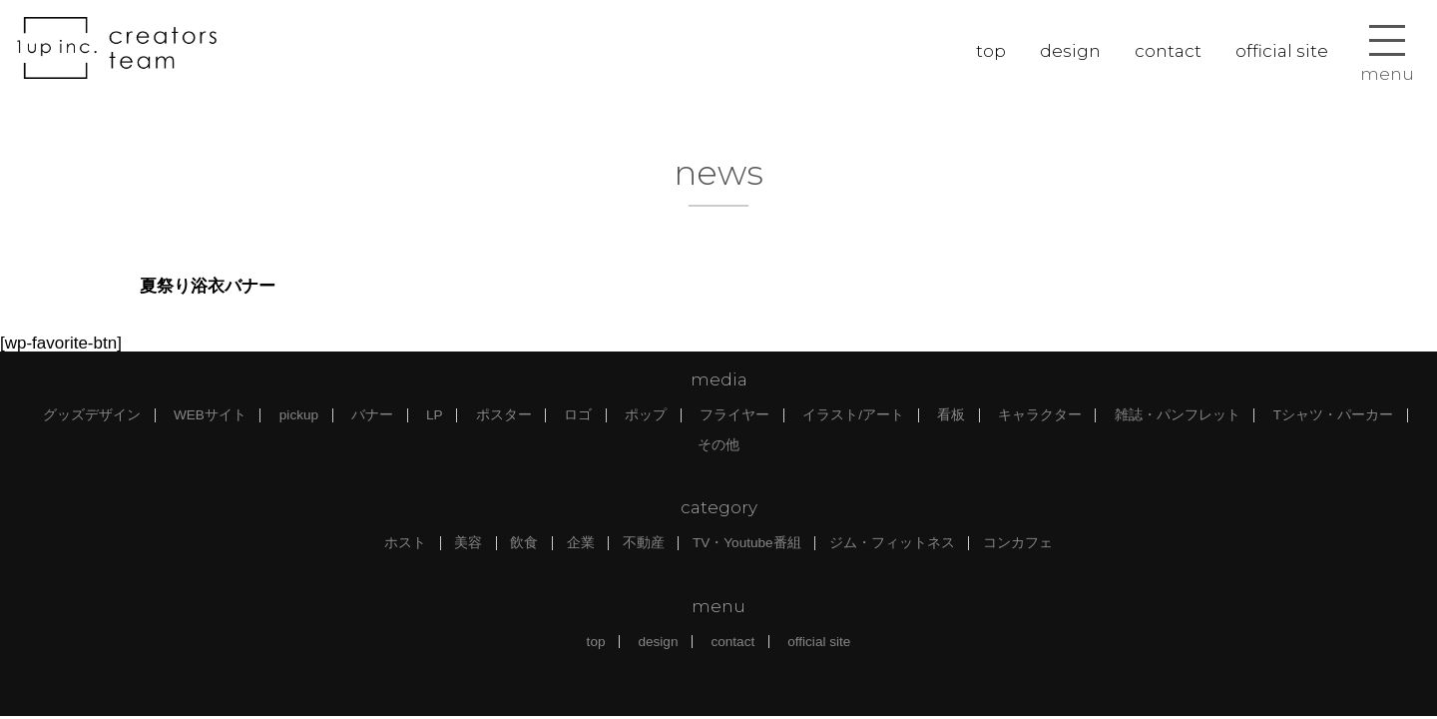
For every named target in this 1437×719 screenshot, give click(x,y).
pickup (298, 414)
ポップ (646, 414)
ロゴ (578, 414)
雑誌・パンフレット (1177, 414)
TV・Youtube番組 (747, 542)
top (991, 51)
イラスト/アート (853, 414)
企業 (581, 542)
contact (1168, 51)
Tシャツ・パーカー (1333, 414)
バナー (372, 414)
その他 (718, 444)
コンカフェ (1018, 542)
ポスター (504, 414)
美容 (468, 542)
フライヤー (734, 414)
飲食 (524, 542)
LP (434, 414)
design (1070, 51)
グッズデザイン (92, 414)
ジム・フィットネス (892, 542)
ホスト (405, 542)
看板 (951, 414)
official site (1281, 51)
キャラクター (1040, 414)
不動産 (644, 542)
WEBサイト (210, 414)
